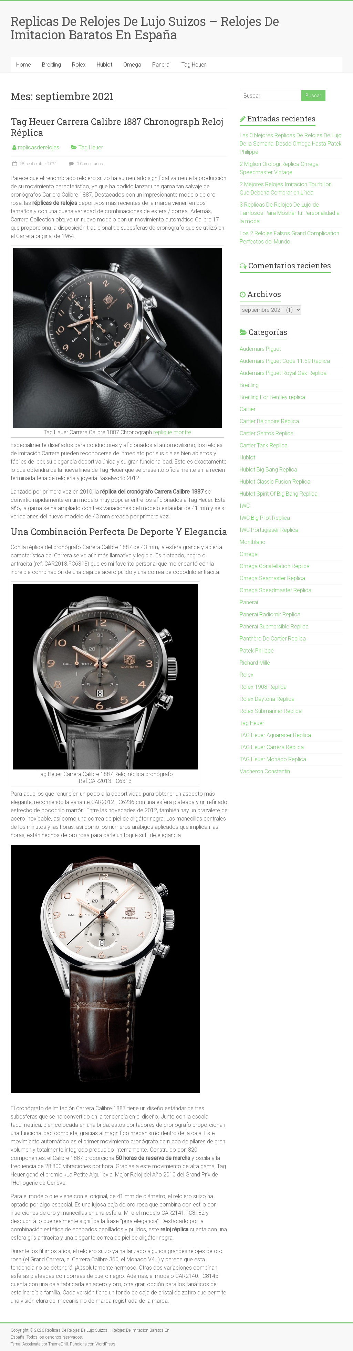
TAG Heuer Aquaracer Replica (275, 735)
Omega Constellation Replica (275, 566)
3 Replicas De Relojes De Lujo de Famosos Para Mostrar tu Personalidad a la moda (290, 213)
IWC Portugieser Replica (269, 530)
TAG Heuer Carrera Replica (272, 747)
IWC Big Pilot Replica (265, 518)
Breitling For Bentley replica (272, 397)
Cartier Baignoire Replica (269, 421)
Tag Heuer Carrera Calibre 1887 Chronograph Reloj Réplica (117, 127)
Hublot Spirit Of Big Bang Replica (279, 493)
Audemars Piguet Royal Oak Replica (283, 373)
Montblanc (252, 542)
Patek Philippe (257, 650)
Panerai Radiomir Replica (270, 614)
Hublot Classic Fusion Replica (275, 481)
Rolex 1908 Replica (263, 687)
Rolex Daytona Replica (267, 699)
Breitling (51, 64)
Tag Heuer (193, 64)
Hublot (104, 64)
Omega (132, 64)
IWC (245, 506)
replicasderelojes (38, 147)
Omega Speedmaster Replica (275, 590)
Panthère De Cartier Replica (273, 638)
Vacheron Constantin (265, 771)
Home (23, 64)
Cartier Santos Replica (266, 433)
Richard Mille (255, 662)
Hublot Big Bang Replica (268, 469)
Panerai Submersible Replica (274, 626)
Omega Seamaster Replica (272, 578)
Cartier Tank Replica (264, 445)
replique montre (172, 432)
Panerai (161, 64)
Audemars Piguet (260, 349)
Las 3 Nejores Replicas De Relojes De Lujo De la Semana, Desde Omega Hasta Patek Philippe (291, 143)
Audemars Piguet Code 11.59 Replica (285, 361)
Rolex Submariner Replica (271, 711)
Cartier (248, 409)
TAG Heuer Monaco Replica (273, 759)
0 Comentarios (85, 163)
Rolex (79, 64)
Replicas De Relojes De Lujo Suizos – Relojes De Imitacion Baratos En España (145, 28)
